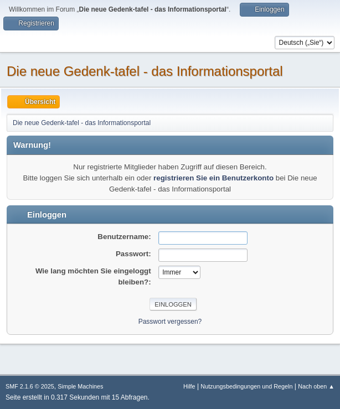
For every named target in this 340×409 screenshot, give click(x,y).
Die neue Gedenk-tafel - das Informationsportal (145, 71)
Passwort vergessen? (170, 321)
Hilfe (189, 386)
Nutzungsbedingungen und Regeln (246, 386)
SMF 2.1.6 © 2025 (30, 386)
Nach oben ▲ (316, 386)
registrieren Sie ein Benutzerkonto (213, 178)
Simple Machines (80, 386)
